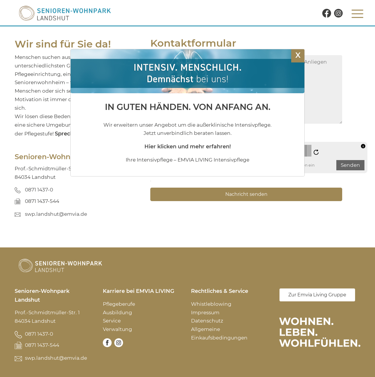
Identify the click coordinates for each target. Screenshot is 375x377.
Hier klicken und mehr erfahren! (187, 146)
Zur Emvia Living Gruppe (317, 295)
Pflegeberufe (119, 304)
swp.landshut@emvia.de (56, 214)
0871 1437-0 (39, 190)
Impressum (205, 312)
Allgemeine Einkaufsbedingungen (219, 333)
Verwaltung (117, 329)
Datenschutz (207, 321)
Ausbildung (117, 312)
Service (112, 321)
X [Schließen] (298, 55)
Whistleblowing (211, 304)
